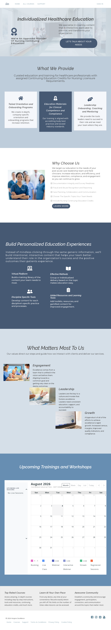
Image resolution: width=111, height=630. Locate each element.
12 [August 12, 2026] (72, 516)
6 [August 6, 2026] (83, 506)
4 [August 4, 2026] (62, 506)
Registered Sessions (95, 567)
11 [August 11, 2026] (62, 516)
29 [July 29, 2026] (72, 495)
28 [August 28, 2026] (94, 537)
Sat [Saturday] (101, 492)
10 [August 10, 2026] (51, 516)
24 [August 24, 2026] (51, 537)
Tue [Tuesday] (58, 492)
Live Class (44, 567)
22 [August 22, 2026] (105, 527)
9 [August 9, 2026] (40, 516)
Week (73, 485)
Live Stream (83, 563)
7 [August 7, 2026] (94, 506)
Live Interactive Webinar (68, 565)
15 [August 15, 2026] (105, 516)
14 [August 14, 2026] (94, 516)
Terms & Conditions (38, 622)
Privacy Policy (54, 622)
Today (91, 485)
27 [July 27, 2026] (51, 495)
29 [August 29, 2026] (105, 537)
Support (25, 622)
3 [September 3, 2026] (83, 548)
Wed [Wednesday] (68, 492)
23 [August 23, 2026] (40, 537)
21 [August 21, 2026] (94, 527)
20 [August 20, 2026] (83, 527)
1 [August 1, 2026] (105, 495)
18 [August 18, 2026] (62, 527)
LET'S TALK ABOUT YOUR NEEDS (78, 43)
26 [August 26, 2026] (72, 537)
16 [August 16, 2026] (40, 527)
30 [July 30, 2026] (83, 495)
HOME (17, 4)
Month (66, 485)
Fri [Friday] (90, 492)
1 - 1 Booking (35, 563)
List (84, 485)
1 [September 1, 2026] (62, 548)
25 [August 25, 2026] (62, 537)
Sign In (100, 4)
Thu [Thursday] (79, 492)
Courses (17, 622)
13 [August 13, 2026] (83, 516)
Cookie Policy (66, 622)
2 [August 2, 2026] (40, 506)
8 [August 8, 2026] (105, 506)
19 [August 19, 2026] (72, 527)
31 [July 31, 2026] (94, 495)
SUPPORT (41, 4)
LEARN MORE (61, 206)
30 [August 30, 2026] (40, 548)
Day (79, 485)
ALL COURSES (28, 4)
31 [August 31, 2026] (51, 548)
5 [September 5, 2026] (105, 548)
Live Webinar (56, 563)
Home (9, 622)
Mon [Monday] (47, 492)
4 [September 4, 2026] (94, 548)
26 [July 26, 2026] (40, 495)
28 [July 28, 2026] (62, 495)
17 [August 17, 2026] (51, 527)
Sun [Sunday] (36, 492)
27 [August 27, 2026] (83, 537)
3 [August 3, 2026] (51, 506)
